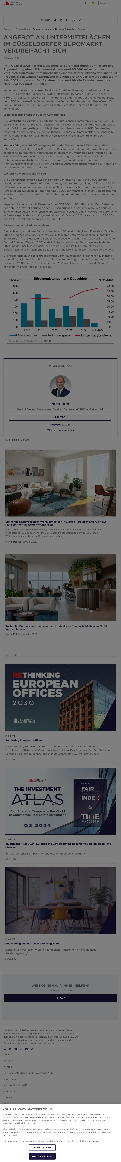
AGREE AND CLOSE (42, 1156)
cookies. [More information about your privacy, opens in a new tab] (95, 1141)
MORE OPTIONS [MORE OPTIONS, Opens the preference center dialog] (42, 1147)
